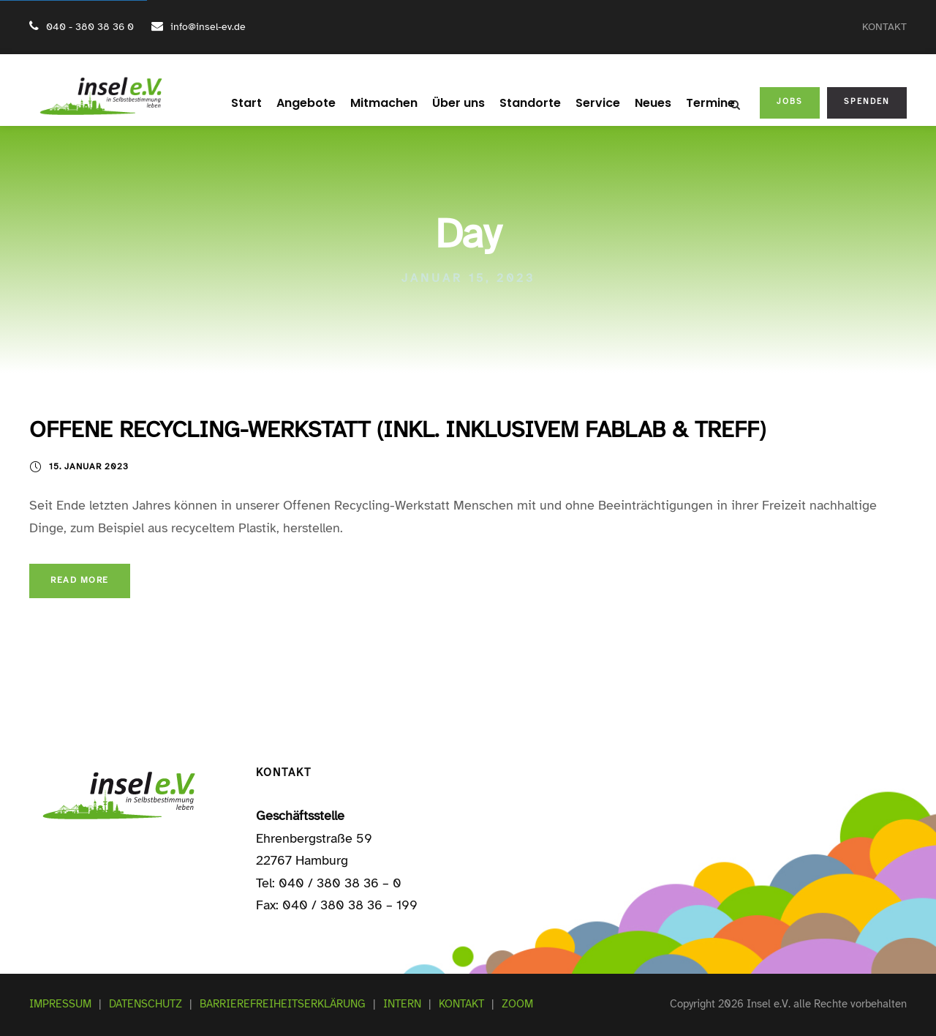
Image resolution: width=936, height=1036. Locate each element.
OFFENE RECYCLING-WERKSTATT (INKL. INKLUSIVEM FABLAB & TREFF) (397, 430)
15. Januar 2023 (89, 466)
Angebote (316, 103)
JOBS (790, 101)
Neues (641, 103)
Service (588, 103)
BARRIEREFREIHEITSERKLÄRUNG (283, 1003)
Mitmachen (387, 103)
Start (260, 103)
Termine (695, 103)
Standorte (525, 103)
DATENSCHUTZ (145, 1003)
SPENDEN (867, 101)
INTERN (402, 1003)
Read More (79, 580)
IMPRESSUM (60, 1003)
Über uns (458, 103)
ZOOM (517, 1003)
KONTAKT (884, 27)
